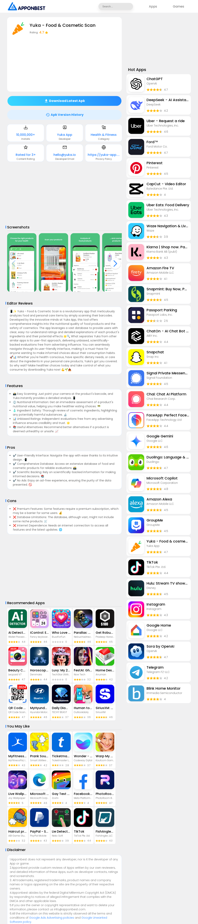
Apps (153, 6)
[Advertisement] (64, 193)
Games (178, 6)
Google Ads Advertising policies (51, 918)
